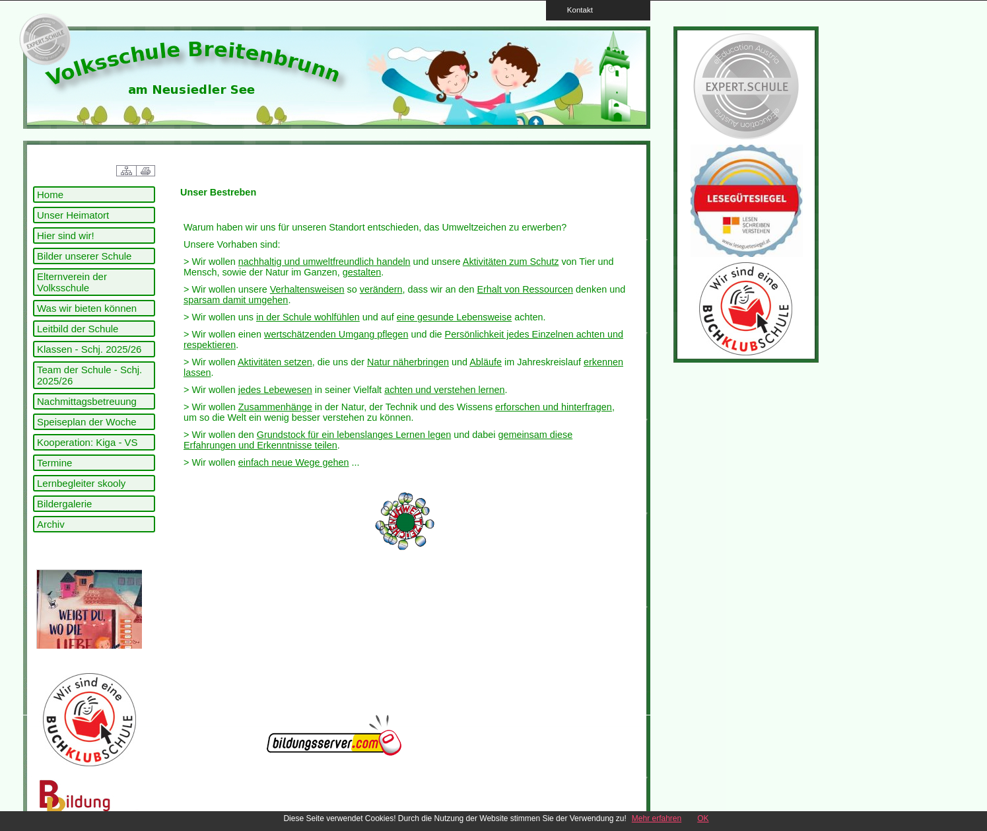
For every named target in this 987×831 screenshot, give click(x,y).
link (43, 39)
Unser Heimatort (73, 215)
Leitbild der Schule (77, 328)
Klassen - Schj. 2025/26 (89, 349)
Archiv (51, 524)
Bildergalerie (64, 503)
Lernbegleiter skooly (81, 483)
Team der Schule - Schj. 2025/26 (89, 375)
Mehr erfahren (656, 818)
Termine (54, 462)
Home (50, 194)
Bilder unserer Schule (84, 256)
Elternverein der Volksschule (72, 282)
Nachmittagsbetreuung (87, 401)
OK (702, 818)
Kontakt (576, 9)
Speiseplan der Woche (87, 421)
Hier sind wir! (65, 235)
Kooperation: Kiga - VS (87, 442)
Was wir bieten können (87, 308)
